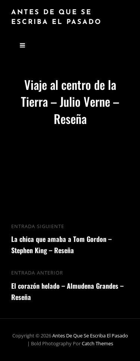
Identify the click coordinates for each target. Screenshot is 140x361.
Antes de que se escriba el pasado (90, 335)
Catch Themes (97, 343)
